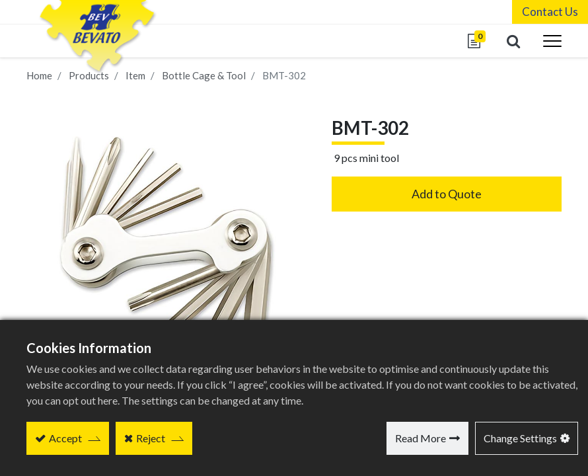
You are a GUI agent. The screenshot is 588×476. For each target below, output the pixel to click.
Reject (150, 438)
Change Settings (520, 438)
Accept (65, 438)
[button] (513, 41)
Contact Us (550, 12)
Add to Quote (447, 193)
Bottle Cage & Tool (204, 75)
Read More (420, 438)
